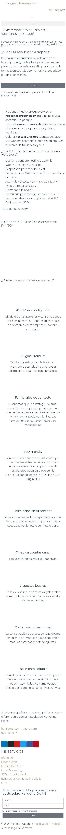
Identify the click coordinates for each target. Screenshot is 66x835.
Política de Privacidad (48, 823)
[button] (33, 23)
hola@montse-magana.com (23, 3)
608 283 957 (57, 10)
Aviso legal (11, 828)
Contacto (26, 828)
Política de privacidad (29, 811)
